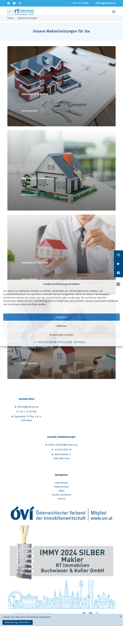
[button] (118, 284)
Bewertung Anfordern (17, 622)
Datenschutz (65, 342)
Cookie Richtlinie (46, 342)
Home (10, 18)
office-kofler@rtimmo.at (62, 444)
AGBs (62, 490)
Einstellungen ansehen (61, 334)
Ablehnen (61, 326)
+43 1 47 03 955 (26, 411)
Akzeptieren (61, 317)
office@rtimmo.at (26, 406)
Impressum (79, 342)
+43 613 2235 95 (61, 449)
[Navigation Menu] (114, 11)
